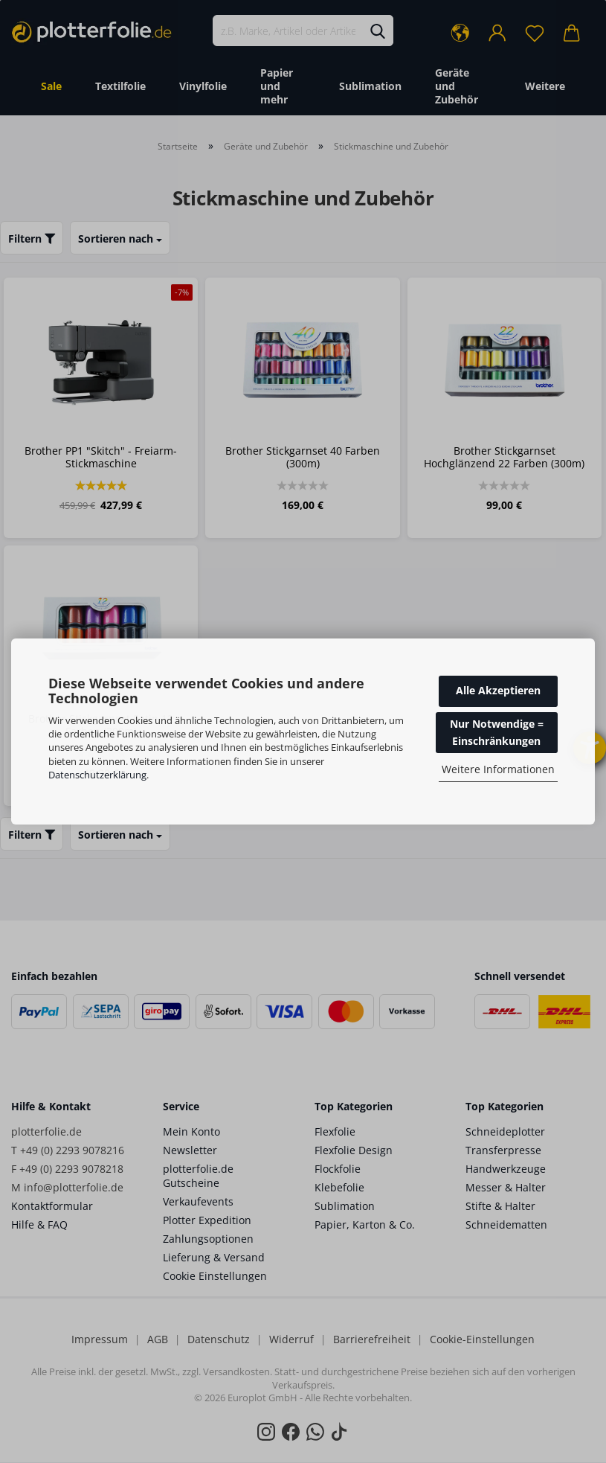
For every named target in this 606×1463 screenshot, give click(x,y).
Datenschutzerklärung (97, 774)
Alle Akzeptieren (498, 690)
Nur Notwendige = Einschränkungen (497, 732)
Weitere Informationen (498, 769)
